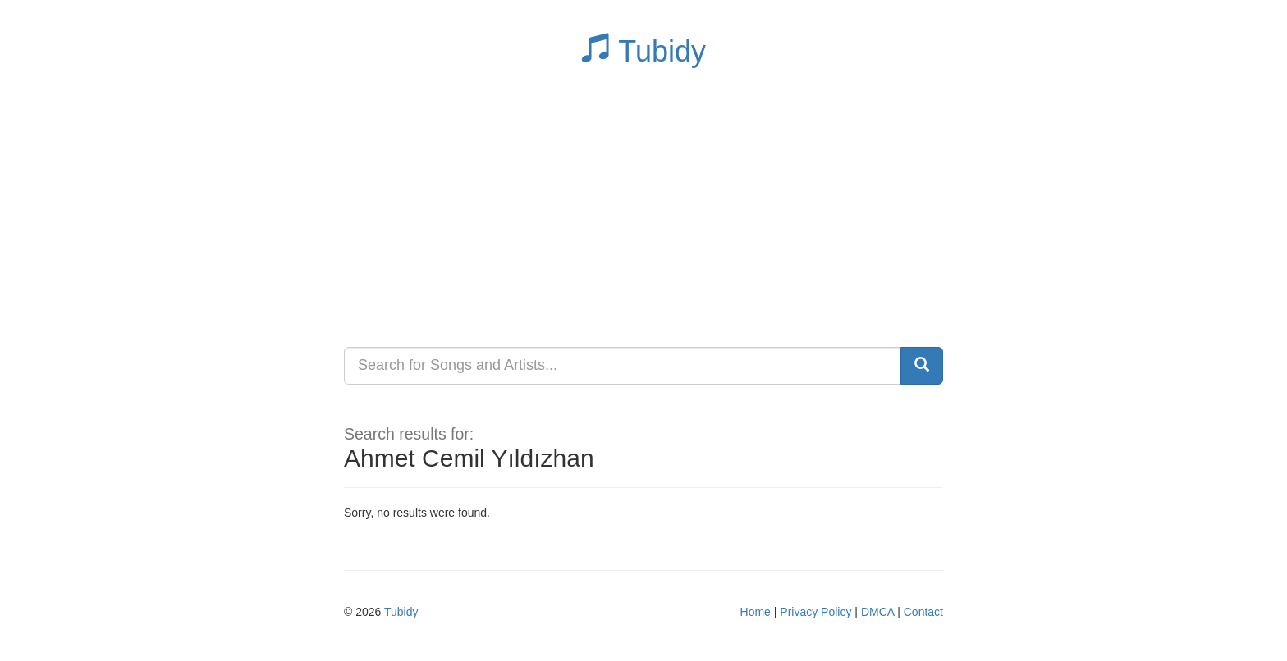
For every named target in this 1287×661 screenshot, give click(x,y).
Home (755, 611)
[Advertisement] (643, 215)
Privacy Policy (815, 611)
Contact (923, 611)
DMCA (877, 611)
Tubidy (643, 51)
